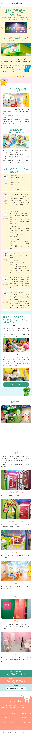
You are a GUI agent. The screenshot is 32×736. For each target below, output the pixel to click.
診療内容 (24, 713)
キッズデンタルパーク (24, 722)
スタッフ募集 (24, 717)
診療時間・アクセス (8, 722)
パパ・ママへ (16, 385)
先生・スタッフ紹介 (8, 713)
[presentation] (2, 28)
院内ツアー (8, 717)
